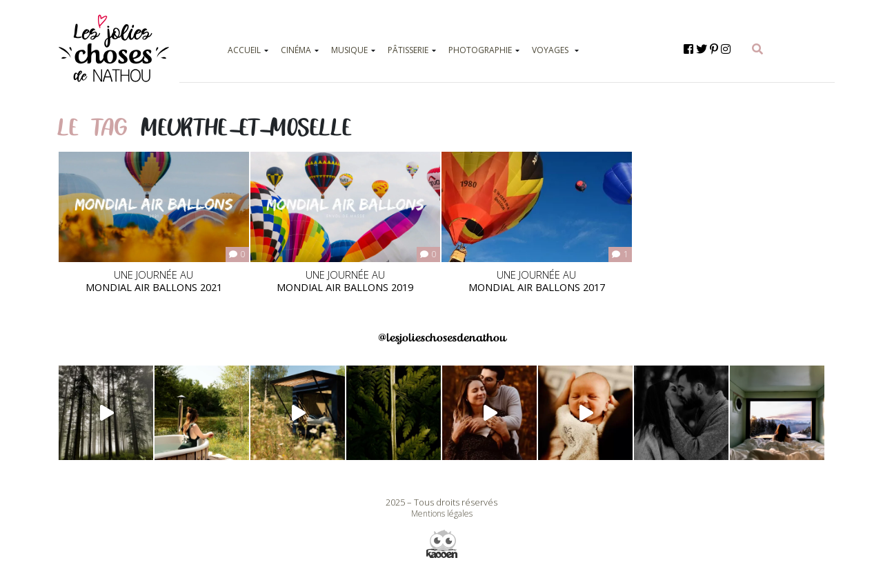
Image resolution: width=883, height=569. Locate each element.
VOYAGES (550, 50)
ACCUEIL (244, 50)
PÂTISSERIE (408, 50)
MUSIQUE (349, 50)
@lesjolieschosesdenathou (442, 337)
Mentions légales (442, 513)
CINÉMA (296, 50)
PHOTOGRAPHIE (480, 50)
